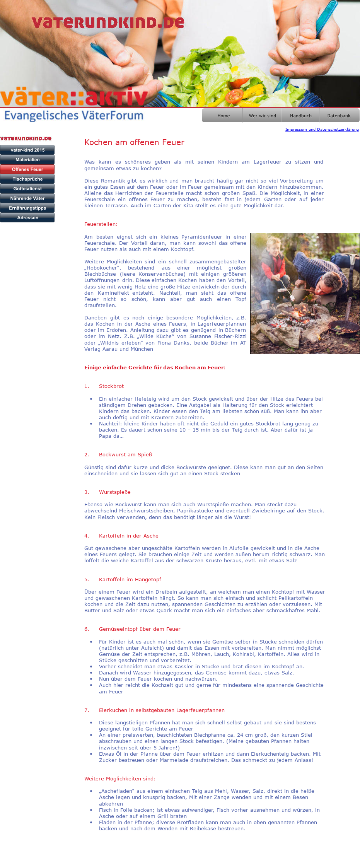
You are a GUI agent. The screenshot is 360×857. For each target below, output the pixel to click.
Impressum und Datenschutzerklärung (322, 129)
